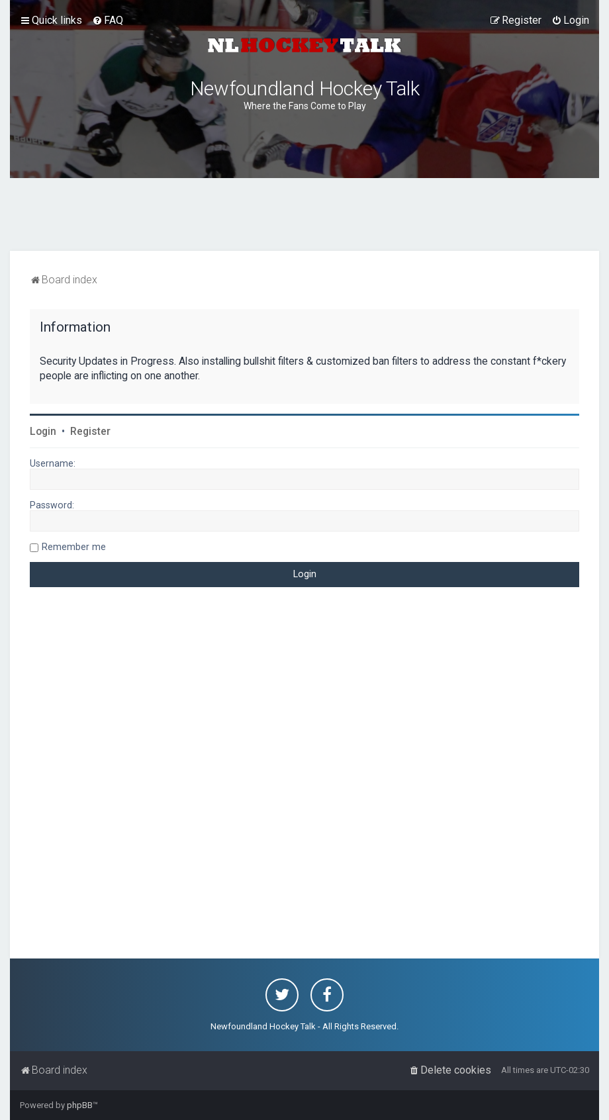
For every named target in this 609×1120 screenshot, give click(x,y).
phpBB (80, 1105)
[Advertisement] (304, 214)
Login (43, 432)
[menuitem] (107, 20)
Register (90, 432)
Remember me (74, 546)
